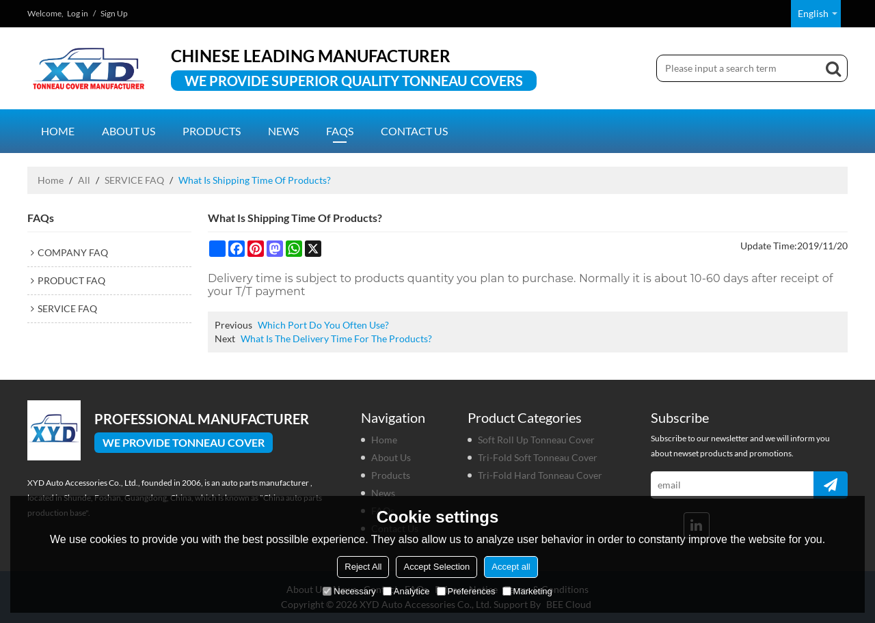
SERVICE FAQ (134, 180)
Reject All (363, 567)
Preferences (466, 591)
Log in (77, 13)
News (283, 130)
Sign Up (114, 13)
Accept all (511, 567)
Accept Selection (436, 567)
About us (128, 130)
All (84, 180)
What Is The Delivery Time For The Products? (336, 338)
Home (58, 130)
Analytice (406, 591)
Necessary (349, 591)
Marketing (527, 591)
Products (212, 130)
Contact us (414, 130)
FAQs (339, 130)
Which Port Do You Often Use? (323, 325)
